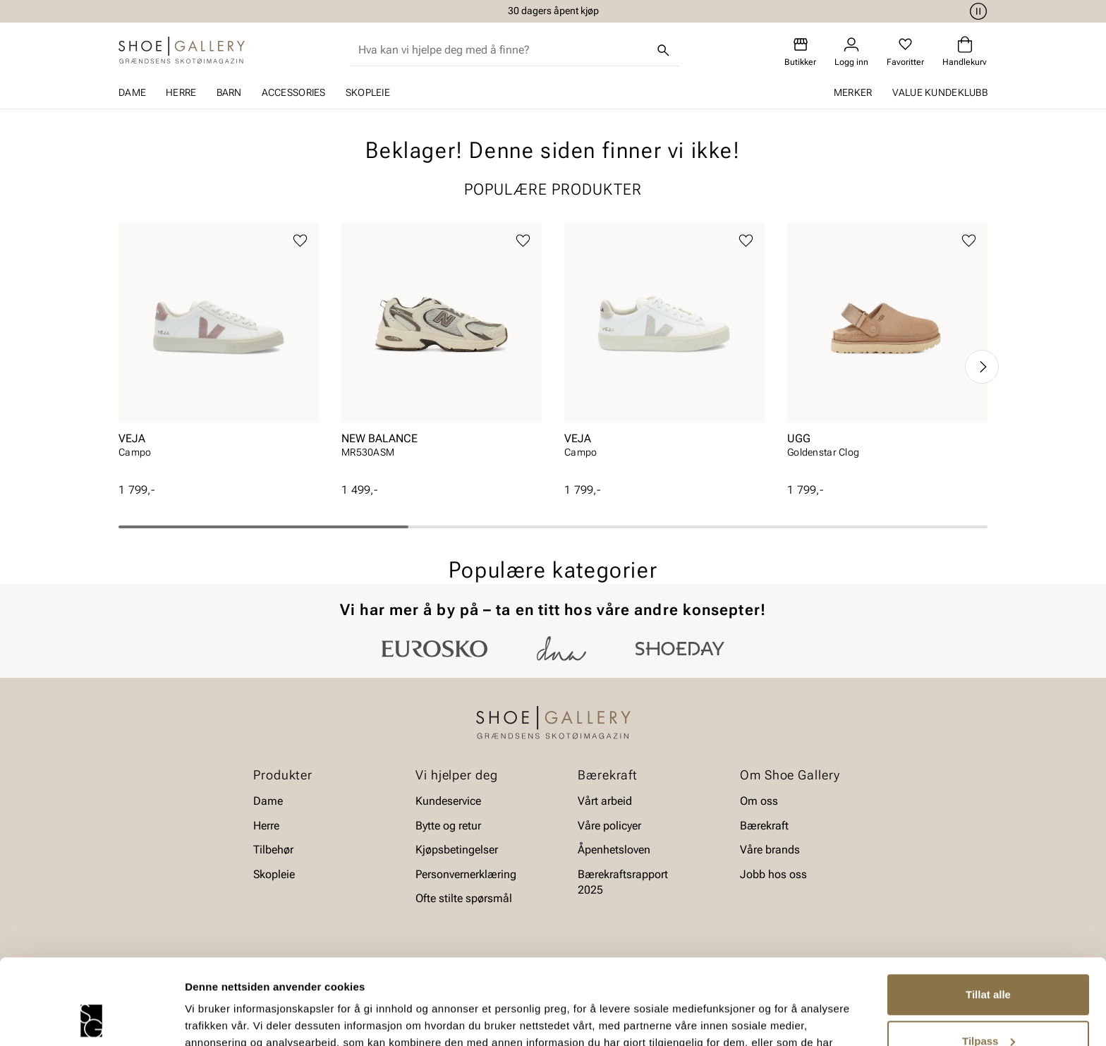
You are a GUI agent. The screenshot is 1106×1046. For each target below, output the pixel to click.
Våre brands (770, 849)
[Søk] (663, 50)
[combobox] (503, 50)
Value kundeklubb (940, 92)
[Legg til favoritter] (300, 241)
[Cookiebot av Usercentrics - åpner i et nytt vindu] (91, 1018)
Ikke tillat (988, 1007)
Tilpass (988, 960)
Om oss (759, 801)
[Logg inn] (851, 51)
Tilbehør (273, 849)
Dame (132, 92)
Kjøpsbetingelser (456, 849)
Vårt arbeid (605, 801)
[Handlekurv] (965, 51)
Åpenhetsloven (614, 849)
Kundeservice (448, 801)
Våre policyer (609, 825)
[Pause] (976, 11)
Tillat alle (988, 914)
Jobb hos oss (773, 873)
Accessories (294, 92)
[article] (219, 352)
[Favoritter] (905, 51)
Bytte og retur (448, 825)
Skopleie (368, 92)
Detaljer (204, 1018)
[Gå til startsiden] (182, 50)
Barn (229, 92)
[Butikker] (800, 51)
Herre (181, 92)
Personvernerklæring (465, 873)
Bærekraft (764, 825)
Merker (853, 92)
